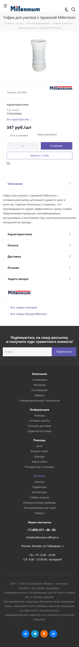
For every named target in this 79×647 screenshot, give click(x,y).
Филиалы (40, 384)
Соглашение (40, 390)
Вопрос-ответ (39, 451)
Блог (39, 446)
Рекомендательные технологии (39, 400)
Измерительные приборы (39, 502)
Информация (39, 409)
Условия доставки (39, 425)
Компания (39, 374)
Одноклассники (44, 634)
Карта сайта (39, 461)
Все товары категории (24, 307)
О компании (39, 379)
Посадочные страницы (39, 466)
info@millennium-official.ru (42, 537)
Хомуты (39, 513)
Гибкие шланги (39, 497)
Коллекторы (39, 492)
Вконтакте (25, 634)
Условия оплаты (39, 420)
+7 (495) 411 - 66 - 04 (41, 530)
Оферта (39, 395)
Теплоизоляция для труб (39, 507)
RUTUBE (53, 634)
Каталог (39, 476)
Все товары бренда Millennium (29, 314)
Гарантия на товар (39, 431)
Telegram (35, 634)
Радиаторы (39, 487)
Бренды (39, 456)
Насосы (39, 481)
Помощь (39, 415)
